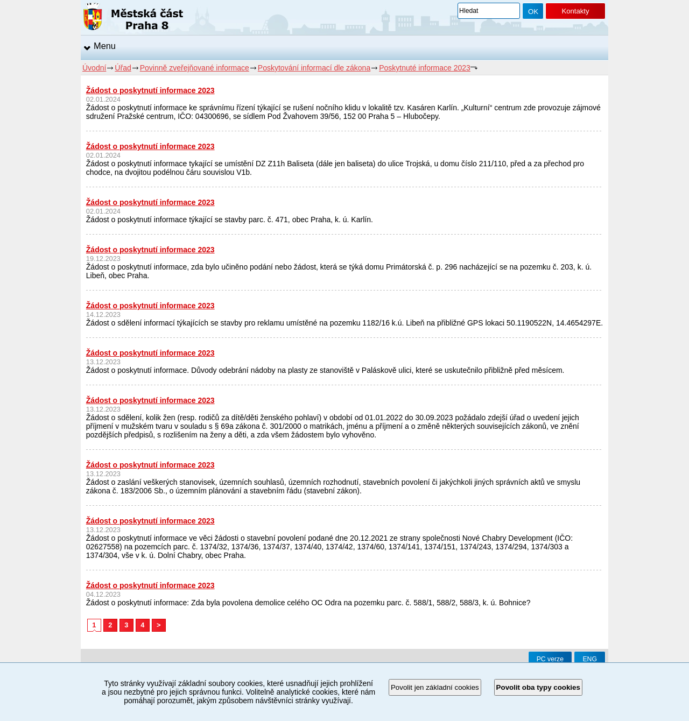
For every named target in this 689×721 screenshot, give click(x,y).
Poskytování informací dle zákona (314, 67)
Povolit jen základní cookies (435, 687)
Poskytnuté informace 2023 (424, 67)
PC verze (550, 659)
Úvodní (94, 67)
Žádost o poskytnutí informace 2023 (150, 90)
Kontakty (575, 11)
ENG (589, 659)
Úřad (123, 67)
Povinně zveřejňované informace (194, 67)
